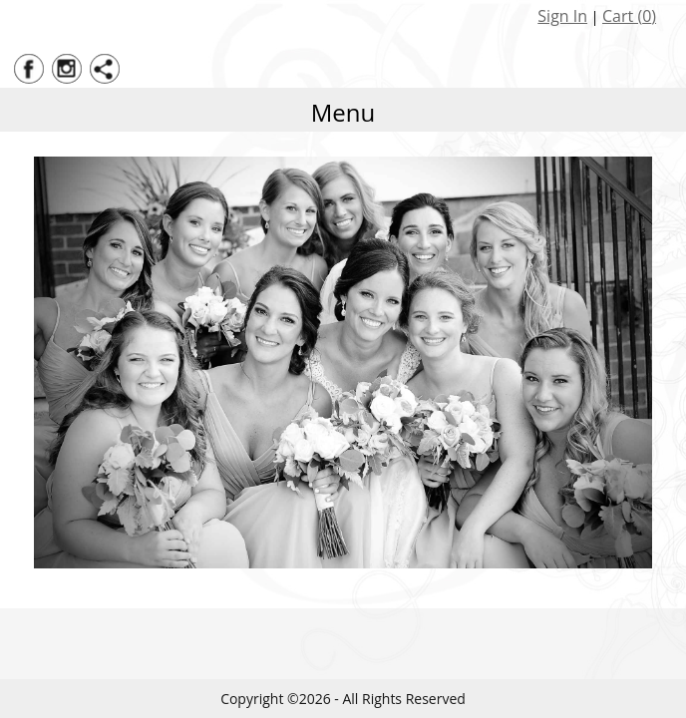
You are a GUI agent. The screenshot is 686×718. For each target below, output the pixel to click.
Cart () (629, 16)
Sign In (562, 16)
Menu (343, 112)
